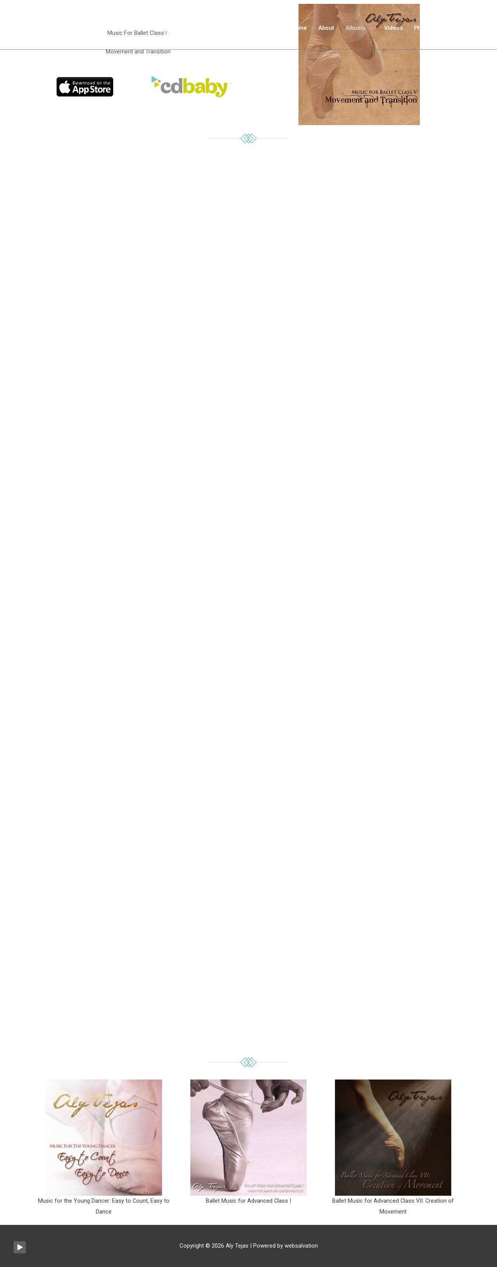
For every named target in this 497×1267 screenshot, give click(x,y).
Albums (352, 31)
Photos (422, 31)
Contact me (459, 31)
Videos (391, 31)
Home (294, 31)
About (322, 31)
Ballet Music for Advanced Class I (248, 1200)
